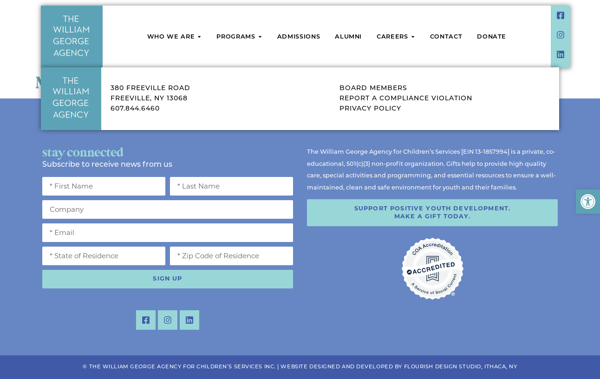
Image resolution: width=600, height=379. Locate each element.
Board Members (373, 88)
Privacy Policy (370, 108)
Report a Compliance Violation (405, 98)
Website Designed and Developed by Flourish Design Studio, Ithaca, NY (398, 367)
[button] (588, 202)
